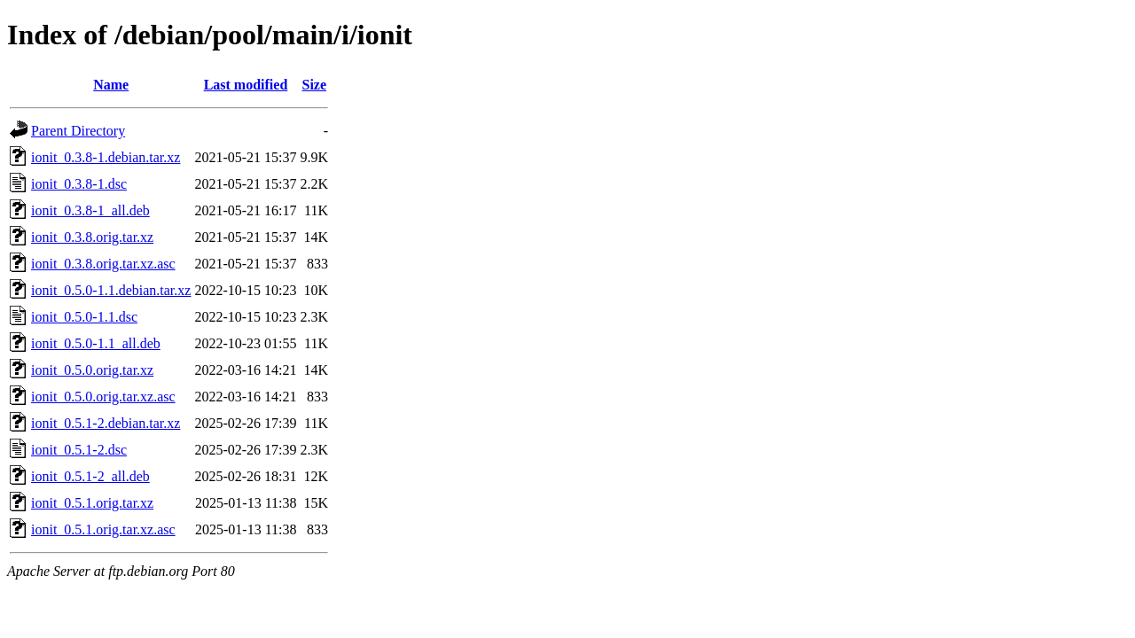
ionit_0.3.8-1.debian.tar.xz (105, 157)
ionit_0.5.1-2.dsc (79, 449)
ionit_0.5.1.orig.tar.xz (92, 502)
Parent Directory (78, 130)
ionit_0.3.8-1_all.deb (90, 210)
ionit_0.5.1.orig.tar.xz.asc (103, 529)
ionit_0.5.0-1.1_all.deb (95, 343)
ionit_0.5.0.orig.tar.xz (92, 369)
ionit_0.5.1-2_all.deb (90, 476)
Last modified (246, 84)
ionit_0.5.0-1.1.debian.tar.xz (111, 290)
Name (111, 84)
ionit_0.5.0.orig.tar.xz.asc (103, 396)
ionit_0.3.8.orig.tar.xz (92, 237)
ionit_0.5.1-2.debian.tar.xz (105, 423)
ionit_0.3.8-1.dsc (79, 183)
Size (314, 84)
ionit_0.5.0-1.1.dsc (84, 316)
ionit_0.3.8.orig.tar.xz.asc (103, 263)
